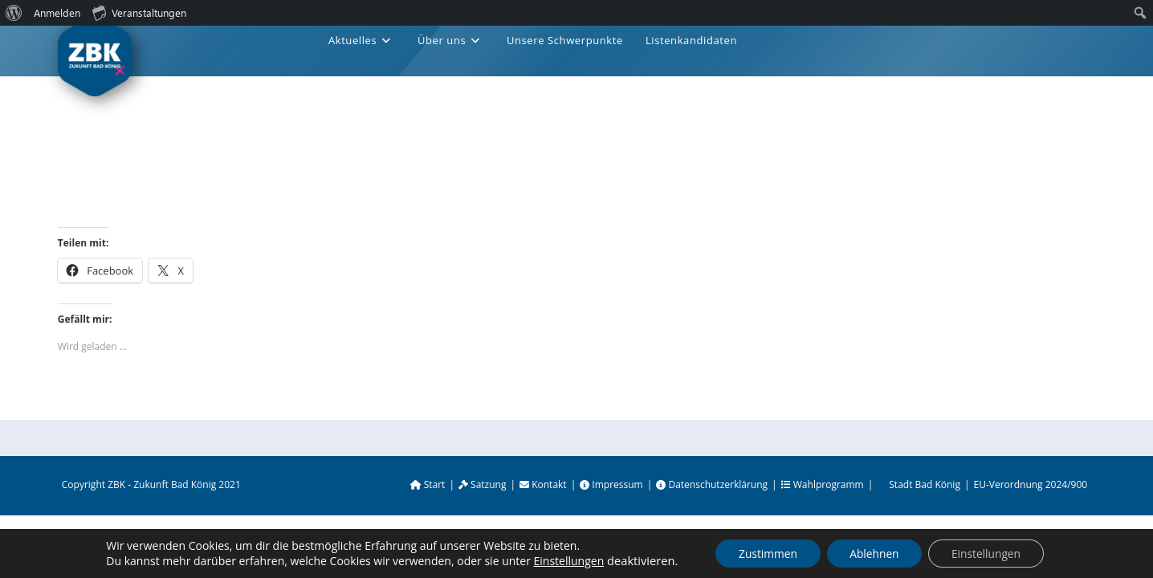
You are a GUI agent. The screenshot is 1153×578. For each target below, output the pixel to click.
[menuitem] (14, 13)
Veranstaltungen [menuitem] (139, 12)
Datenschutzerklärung (712, 484)
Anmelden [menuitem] (57, 12)
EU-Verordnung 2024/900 (1031, 484)
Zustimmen (764, 552)
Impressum (611, 484)
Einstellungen (564, 561)
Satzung (482, 484)
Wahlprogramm (822, 484)
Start (428, 484)
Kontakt (543, 484)
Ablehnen (874, 552)
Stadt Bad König (924, 484)
